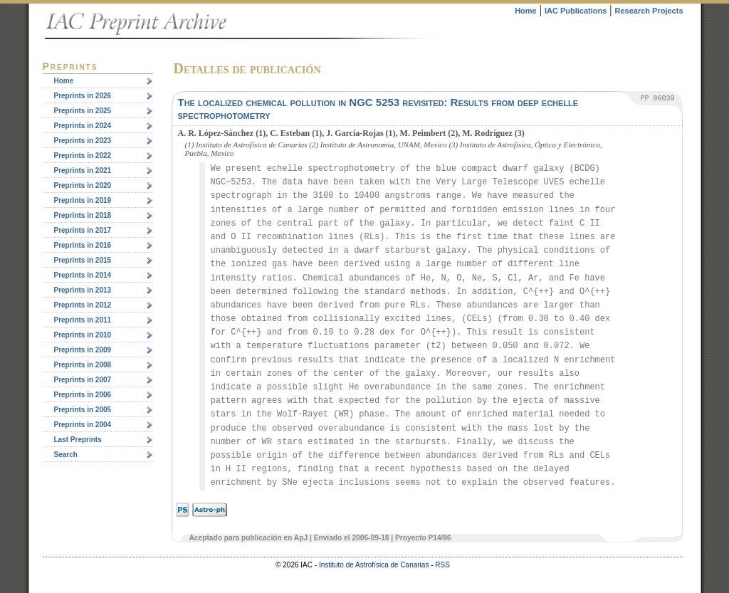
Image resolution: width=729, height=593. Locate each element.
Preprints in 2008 (83, 365)
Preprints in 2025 (83, 111)
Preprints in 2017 (83, 230)
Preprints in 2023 (83, 141)
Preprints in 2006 (83, 395)
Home (526, 10)
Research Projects (649, 10)
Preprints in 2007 (83, 380)
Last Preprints (78, 440)
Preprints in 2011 (83, 320)
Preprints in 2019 (83, 200)
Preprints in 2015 (83, 260)
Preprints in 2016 (83, 245)
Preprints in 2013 (83, 290)
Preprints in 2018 (83, 215)
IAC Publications (576, 10)
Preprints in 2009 (83, 350)
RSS (442, 565)
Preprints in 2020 (83, 185)
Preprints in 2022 (83, 155)
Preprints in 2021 (83, 170)
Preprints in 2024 (83, 126)
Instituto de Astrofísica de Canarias (374, 565)
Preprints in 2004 (83, 425)
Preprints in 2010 (83, 335)
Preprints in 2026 (83, 96)
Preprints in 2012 (83, 305)
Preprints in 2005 (83, 410)
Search (66, 454)
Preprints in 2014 (83, 275)
